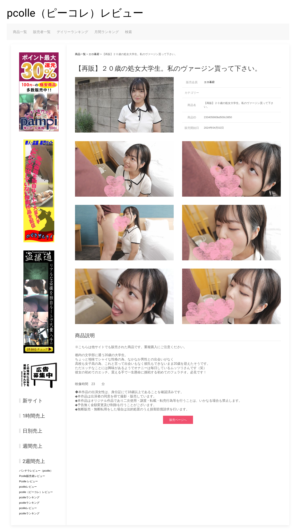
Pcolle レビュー (28, 481)
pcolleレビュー (28, 486)
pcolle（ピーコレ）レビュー (75, 13)
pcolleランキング (29, 497)
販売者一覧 (42, 32)
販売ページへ (178, 419)
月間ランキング (106, 32)
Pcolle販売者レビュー (32, 476)
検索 (128, 32)
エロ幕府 (94, 54)
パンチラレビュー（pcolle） (36, 470)
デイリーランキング (72, 32)
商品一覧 (20, 32)
